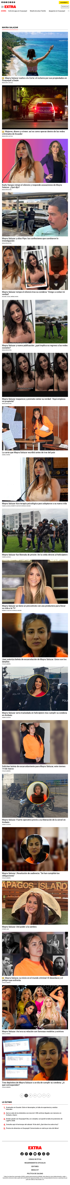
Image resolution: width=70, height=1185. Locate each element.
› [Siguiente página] (48, 1095)
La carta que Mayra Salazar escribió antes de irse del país (28, 452)
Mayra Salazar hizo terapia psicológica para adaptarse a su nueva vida (34, 503)
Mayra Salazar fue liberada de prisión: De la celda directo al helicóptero (34, 554)
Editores (35, 1166)
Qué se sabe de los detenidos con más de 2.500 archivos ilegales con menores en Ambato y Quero (33, 1114)
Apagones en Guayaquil (57, 11)
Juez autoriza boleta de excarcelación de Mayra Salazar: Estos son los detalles (34, 660)
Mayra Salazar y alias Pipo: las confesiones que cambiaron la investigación (30, 239)
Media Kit (35, 1170)
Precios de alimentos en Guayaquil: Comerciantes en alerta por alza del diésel (32, 1128)
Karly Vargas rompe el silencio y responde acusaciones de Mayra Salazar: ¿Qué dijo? (32, 186)
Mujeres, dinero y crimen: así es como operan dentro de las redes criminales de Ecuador (33, 132)
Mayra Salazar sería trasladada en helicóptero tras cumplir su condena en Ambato (34, 714)
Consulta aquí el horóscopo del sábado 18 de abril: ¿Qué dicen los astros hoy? (32, 1124)
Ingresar (65, 6)
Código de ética (35, 1159)
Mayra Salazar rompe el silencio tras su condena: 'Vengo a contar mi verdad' (33, 293)
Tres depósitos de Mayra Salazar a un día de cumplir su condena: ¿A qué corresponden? (33, 1083)
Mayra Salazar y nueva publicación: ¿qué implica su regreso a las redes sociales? (35, 346)
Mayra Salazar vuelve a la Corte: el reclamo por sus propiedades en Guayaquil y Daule (34, 79)
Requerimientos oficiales (35, 1163)
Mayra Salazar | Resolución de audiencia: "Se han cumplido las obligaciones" (30, 874)
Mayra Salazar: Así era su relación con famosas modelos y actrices (33, 1031)
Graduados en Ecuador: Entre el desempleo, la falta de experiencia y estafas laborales (31, 1108)
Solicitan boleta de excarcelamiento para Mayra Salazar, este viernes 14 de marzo (33, 767)
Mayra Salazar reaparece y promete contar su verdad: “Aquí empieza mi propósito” (33, 400)
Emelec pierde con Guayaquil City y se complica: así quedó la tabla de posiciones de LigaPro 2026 (34, 1120)
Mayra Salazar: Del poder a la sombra (19, 927)
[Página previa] (21, 1095)
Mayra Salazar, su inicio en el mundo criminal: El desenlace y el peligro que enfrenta (32, 979)
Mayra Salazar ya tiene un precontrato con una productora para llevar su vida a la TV (34, 607)
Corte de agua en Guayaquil (17, 11)
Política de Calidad (35, 1173)
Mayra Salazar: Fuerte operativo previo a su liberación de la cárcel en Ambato (34, 821)
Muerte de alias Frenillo (38, 11)
